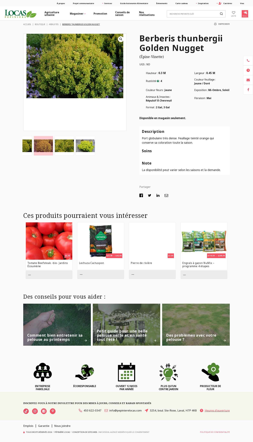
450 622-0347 (90, 410)
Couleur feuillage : (205, 79)
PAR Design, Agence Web (110, 432)
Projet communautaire (83, 3)
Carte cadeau (181, 3)
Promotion (100, 13)
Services (108, 3)
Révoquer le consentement (135, 432)
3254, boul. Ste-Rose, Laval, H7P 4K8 (171, 410)
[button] (121, 39)
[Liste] (233, 14)
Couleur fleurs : (155, 90)
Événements (161, 3)
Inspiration (203, 3)
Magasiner (76, 13)
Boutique (40, 24)
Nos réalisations (147, 14)
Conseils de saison (122, 14)
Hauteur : (152, 73)
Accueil (27, 24)
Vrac (242, 3)
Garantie (43, 426)
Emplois (28, 426)
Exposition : (201, 90)
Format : (150, 107)
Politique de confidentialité (215, 432)
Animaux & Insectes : (158, 97)
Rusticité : (153, 81)
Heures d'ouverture (215, 410)
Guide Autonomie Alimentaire (134, 3)
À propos (61, 3)
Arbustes (54, 24)
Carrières (225, 3)
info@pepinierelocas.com (123, 410)
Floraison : (200, 98)
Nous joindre (62, 426)
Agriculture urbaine (52, 14)
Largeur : (200, 73)
